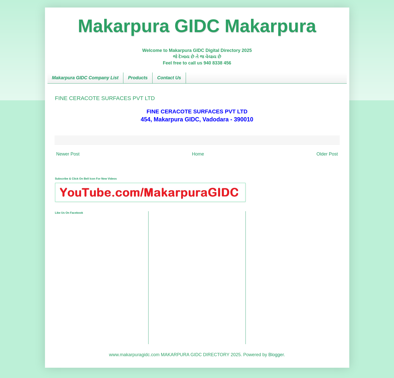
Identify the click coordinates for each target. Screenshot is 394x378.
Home (198, 154)
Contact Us (169, 77)
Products (138, 77)
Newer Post (68, 154)
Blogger (276, 354)
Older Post (327, 154)
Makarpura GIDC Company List (85, 77)
